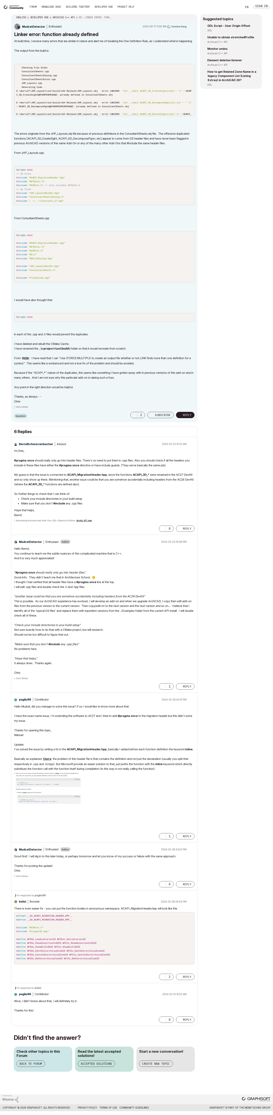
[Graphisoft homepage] (256, 1104)
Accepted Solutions (96, 1068)
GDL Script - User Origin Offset (228, 25)
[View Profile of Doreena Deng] (178, 26)
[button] (134, 420)
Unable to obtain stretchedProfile (230, 37)
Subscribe (163, 420)
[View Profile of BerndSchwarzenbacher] (36, 449)
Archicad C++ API (217, 41)
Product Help (126, 6)
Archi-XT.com (84, 525)
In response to (31, 900)
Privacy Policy (87, 1112)
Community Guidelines (134, 1112)
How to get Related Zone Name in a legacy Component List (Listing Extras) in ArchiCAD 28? (231, 76)
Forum (33, 6)
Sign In (261, 6)
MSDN (25, 363)
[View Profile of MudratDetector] (33, 26)
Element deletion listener (224, 60)
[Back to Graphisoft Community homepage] (14, 6)
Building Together (78, 6)
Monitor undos (217, 48)
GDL (209, 30)
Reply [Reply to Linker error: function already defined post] (187, 420)
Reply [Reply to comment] (187, 533)
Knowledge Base (51, 6)
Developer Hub (104, 6)
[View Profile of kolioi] (22, 906)
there (47, 764)
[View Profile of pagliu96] (25, 704)
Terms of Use (108, 1112)
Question (20, 420)
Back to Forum (31, 1068)
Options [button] (192, 17)
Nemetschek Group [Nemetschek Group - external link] (257, 1112)
